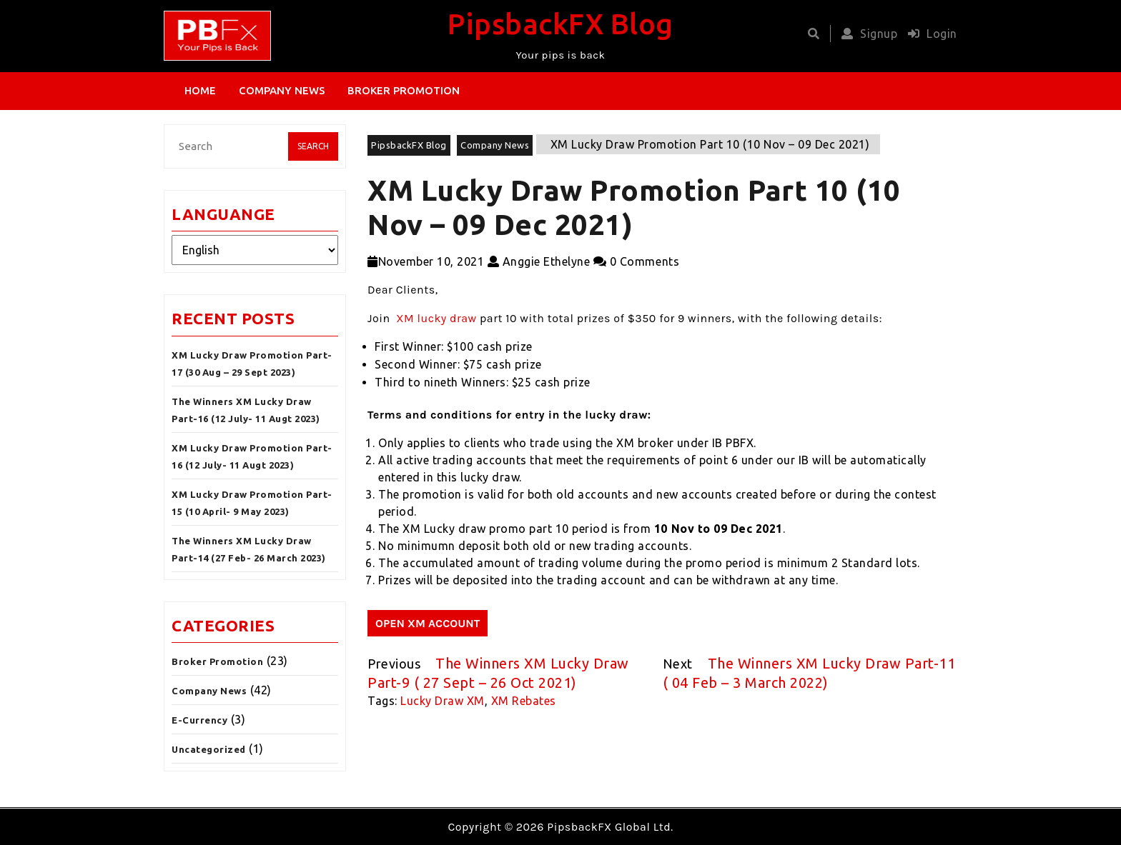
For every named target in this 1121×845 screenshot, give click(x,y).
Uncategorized (209, 749)
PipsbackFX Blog (560, 24)
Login (929, 33)
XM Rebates (523, 700)
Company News (282, 90)
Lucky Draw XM (442, 700)
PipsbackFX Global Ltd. (610, 827)
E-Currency (199, 720)
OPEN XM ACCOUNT (427, 623)
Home (200, 90)
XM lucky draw (436, 318)
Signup (866, 33)
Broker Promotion (403, 90)
